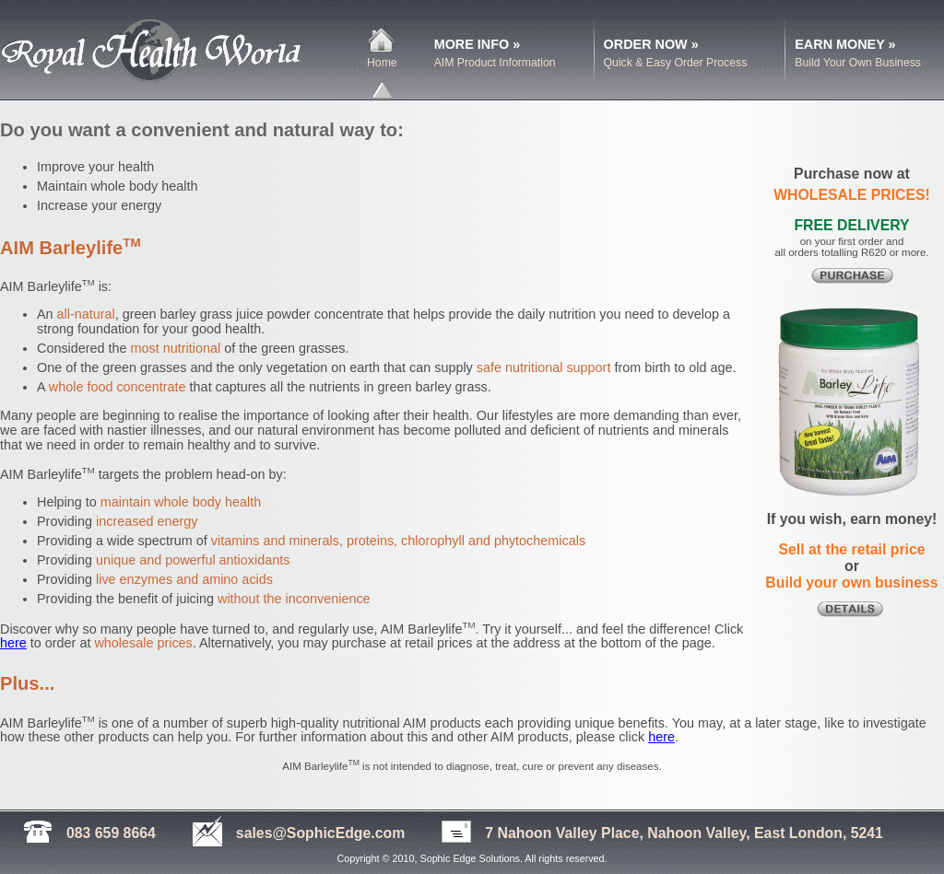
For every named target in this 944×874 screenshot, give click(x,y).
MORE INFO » (477, 44)
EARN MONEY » (845, 44)
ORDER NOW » (651, 44)
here (13, 642)
